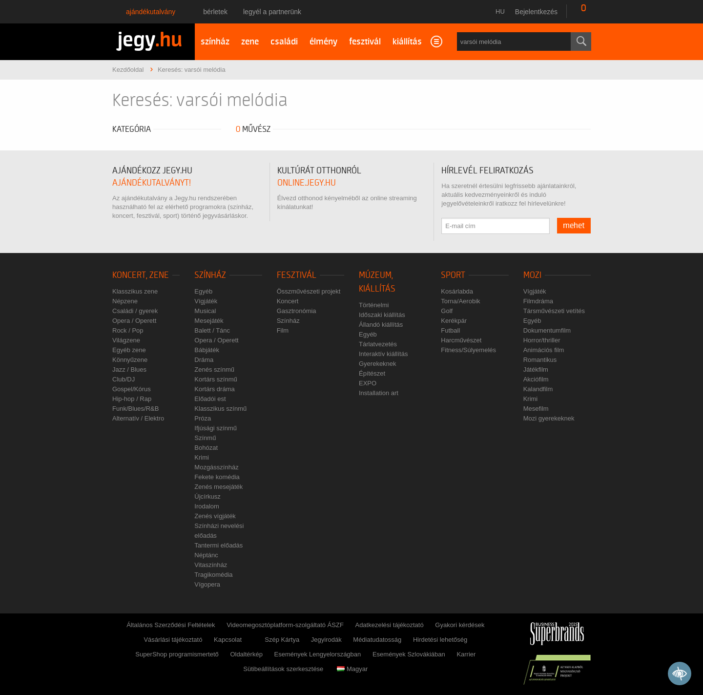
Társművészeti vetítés (554, 311)
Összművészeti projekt (309, 291)
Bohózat (206, 447)
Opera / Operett (134, 320)
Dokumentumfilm (547, 330)
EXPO (367, 383)
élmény (323, 42)
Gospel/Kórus (131, 389)
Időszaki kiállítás (382, 314)
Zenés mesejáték (218, 486)
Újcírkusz (207, 496)
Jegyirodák (326, 639)
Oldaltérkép (246, 654)
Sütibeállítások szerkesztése (283, 669)
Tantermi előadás (218, 545)
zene (250, 42)
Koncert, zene (140, 275)
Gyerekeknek (377, 363)
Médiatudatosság (377, 639)
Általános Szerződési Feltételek (170, 625)
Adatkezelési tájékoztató (389, 625)
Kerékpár (454, 320)
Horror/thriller (541, 340)
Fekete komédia (217, 477)
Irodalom (206, 506)
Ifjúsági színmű (215, 428)
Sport (453, 275)
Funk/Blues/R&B (135, 408)
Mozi (532, 275)
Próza (202, 418)
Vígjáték (205, 301)
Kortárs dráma (214, 389)
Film (283, 330)
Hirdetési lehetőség (440, 639)
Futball (450, 330)
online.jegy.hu (306, 183)
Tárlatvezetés (378, 344)
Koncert (288, 301)
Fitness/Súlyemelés (468, 350)
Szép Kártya (282, 639)
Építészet (372, 373)
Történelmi (374, 305)
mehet (574, 225)
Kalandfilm (538, 389)
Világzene (126, 340)
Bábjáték (206, 350)
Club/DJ (123, 379)
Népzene (125, 301)
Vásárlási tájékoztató (173, 639)
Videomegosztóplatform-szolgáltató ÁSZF (285, 625)
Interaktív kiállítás (383, 354)
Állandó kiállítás (381, 324)
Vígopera (207, 584)
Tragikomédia (213, 574)
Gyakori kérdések (459, 625)
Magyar (352, 669)
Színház (210, 275)
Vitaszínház (210, 565)
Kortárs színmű (215, 379)
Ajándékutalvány (150, 12)
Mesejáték (208, 320)
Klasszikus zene (135, 291)
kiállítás (407, 42)
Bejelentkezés (536, 12)
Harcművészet (461, 340)
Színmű (205, 438)
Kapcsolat (228, 639)
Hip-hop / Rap (131, 398)
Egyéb (203, 291)
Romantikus (540, 359)
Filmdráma (538, 301)
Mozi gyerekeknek (549, 418)
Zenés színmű (214, 369)
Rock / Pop (128, 330)
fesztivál (365, 42)
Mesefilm (536, 408)
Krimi (201, 457)
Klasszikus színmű (220, 408)
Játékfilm (535, 369)
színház (215, 42)
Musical (205, 311)
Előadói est (210, 398)
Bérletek (215, 12)
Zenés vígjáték (215, 516)
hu (500, 11)
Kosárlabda (457, 291)
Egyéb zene (129, 350)
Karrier (466, 654)
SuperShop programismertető (177, 654)
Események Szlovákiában (408, 654)
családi (284, 42)
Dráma (203, 359)
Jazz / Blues (129, 369)
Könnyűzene (129, 359)
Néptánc (206, 555)
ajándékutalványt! (151, 183)
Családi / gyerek (135, 311)
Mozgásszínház (216, 467)
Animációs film (543, 350)
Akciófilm (536, 379)
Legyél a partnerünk (272, 12)
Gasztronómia (296, 311)
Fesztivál (296, 275)
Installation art (378, 393)
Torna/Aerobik (460, 301)
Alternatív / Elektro (138, 418)
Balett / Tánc (212, 330)
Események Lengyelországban (317, 654)
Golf (447, 311)
